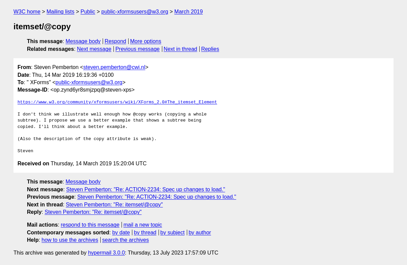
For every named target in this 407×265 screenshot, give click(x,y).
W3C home (26, 11)
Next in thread (180, 49)
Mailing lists (60, 11)
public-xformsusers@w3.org (134, 11)
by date (121, 232)
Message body (83, 41)
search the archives (125, 240)
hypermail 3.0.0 (106, 253)
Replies (210, 49)
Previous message (137, 49)
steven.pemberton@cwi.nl (114, 67)
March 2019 (188, 11)
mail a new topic (143, 225)
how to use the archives (70, 240)
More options (146, 41)
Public (87, 11)
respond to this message (90, 225)
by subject (172, 232)
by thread (145, 232)
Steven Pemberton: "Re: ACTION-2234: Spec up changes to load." (145, 189)
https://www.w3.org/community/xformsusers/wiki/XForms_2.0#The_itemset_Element (117, 102)
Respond (115, 41)
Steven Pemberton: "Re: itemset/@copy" (114, 204)
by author (200, 232)
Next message (94, 49)
